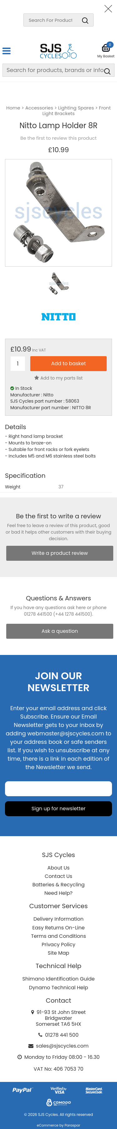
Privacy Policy (58, 944)
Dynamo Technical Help (58, 987)
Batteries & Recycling (58, 884)
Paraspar (72, 1125)
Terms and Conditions (58, 936)
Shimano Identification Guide (58, 978)
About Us (58, 867)
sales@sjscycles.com (62, 1045)
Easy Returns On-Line (58, 927)
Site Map (58, 953)
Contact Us (58, 876)
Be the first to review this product (58, 138)
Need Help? (58, 893)
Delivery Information (58, 919)
